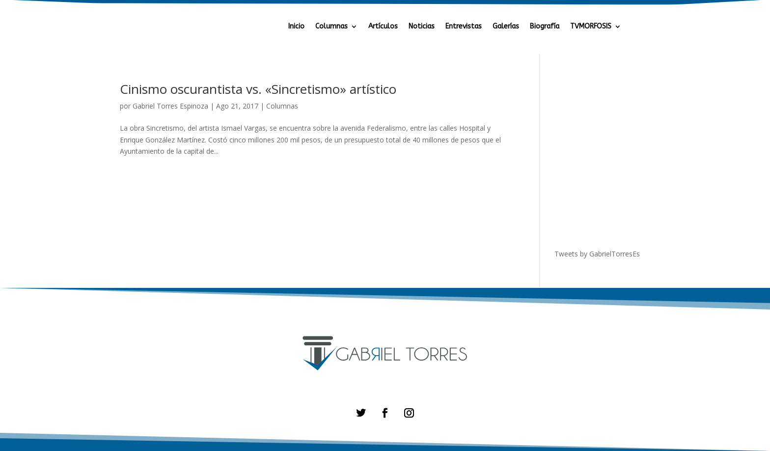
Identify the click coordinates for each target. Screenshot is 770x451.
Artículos (383, 26)
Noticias (422, 26)
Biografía (544, 26)
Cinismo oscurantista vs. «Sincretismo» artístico (258, 89)
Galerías (506, 26)
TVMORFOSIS (590, 26)
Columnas (331, 26)
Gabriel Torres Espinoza (170, 106)
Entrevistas (463, 26)
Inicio (296, 26)
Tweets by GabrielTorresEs (597, 253)
